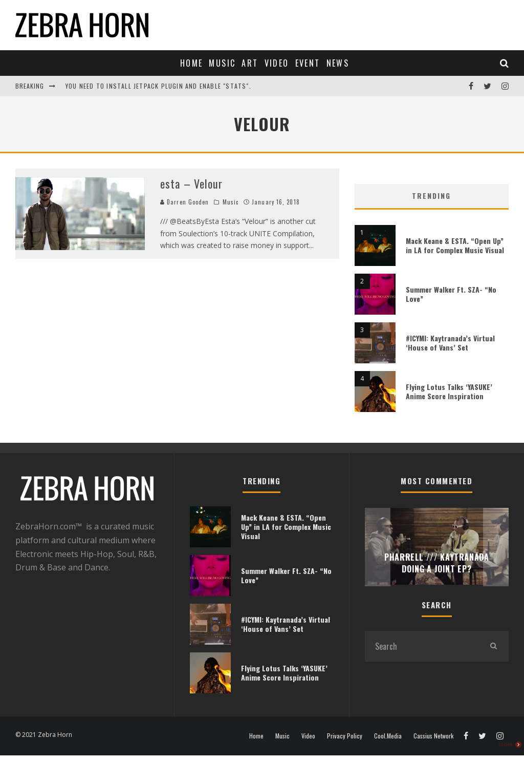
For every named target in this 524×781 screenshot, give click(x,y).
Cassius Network (433, 736)
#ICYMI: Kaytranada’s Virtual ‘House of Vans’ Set (450, 343)
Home (191, 63)
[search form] (421, 646)
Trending (431, 195)
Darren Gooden (184, 202)
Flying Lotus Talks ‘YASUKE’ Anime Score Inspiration (449, 391)
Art (250, 63)
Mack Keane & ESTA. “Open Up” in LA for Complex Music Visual (455, 245)
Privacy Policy (344, 736)
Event (307, 63)
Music (222, 63)
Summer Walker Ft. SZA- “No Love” (451, 294)
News (338, 63)
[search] (493, 646)
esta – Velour (191, 183)
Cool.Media (388, 736)
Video (277, 63)
